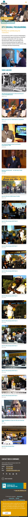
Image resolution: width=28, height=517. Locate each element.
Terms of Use (11, 498)
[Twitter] (6, 473)
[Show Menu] (26, 2)
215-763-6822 (9, 468)
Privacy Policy (19, 496)
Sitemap (17, 498)
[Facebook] (3, 473)
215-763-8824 (9, 466)
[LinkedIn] (9, 473)
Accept (6, 513)
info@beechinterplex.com (13, 470)
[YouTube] (13, 473)
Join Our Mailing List (20, 490)
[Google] (16, 473)
